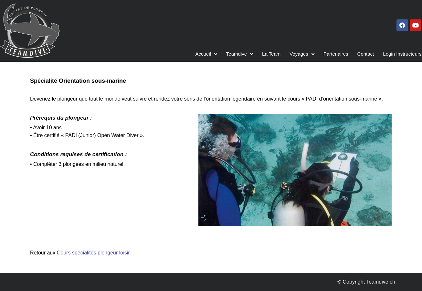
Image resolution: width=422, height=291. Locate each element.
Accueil (206, 54)
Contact (365, 54)
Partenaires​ (335, 54)
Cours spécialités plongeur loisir (93, 252)
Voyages (302, 54)
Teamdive (239, 54)
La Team (271, 54)
